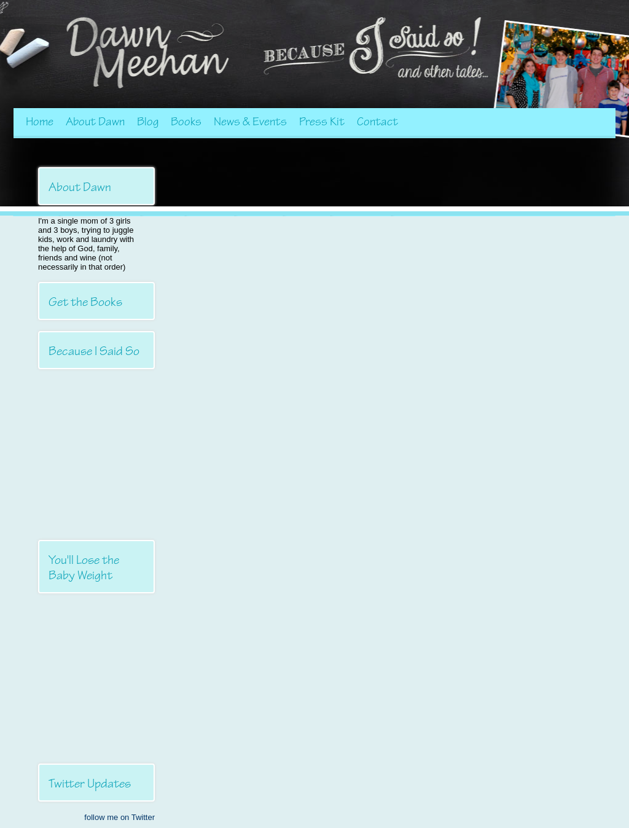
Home (39, 121)
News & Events (250, 121)
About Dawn (95, 121)
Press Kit (322, 121)
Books (186, 121)
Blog (147, 121)
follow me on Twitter (119, 817)
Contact (377, 121)
